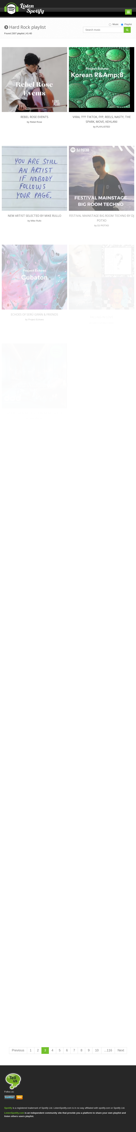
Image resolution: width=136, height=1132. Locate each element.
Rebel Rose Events (34, 117)
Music (113, 24)
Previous (18, 1050)
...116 (108, 1050)
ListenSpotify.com (14, 1113)
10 (97, 1050)
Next (121, 1050)
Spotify (8, 1108)
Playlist (126, 24)
